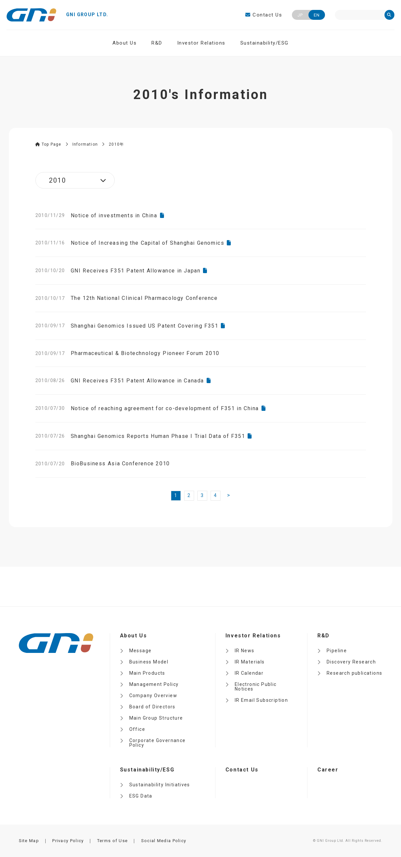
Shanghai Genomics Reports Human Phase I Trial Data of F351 (158, 436)
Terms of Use (112, 840)
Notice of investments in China (114, 215)
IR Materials (250, 662)
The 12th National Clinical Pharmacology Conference (144, 298)
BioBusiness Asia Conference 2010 (120, 463)
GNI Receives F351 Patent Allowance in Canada (137, 380)
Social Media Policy (163, 840)
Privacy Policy (68, 840)
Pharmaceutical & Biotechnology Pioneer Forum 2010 (145, 353)
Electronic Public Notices (256, 686)
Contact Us (263, 15)
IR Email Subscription (261, 700)
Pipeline (337, 650)
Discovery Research (351, 662)
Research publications (354, 673)
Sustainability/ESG (264, 43)
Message (140, 650)
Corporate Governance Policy (157, 742)
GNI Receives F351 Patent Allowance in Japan (136, 271)
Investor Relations (201, 43)
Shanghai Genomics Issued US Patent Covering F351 (145, 326)
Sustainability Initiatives (159, 784)
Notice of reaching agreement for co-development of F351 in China (165, 408)
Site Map (29, 840)
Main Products (147, 673)
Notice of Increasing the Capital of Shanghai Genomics (147, 243)
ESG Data (140, 796)
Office (137, 729)
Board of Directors (152, 706)
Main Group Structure (156, 718)
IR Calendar (249, 673)
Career (328, 770)
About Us (124, 43)
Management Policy (154, 684)
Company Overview (153, 695)
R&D (156, 43)
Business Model (149, 662)
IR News (245, 650)
